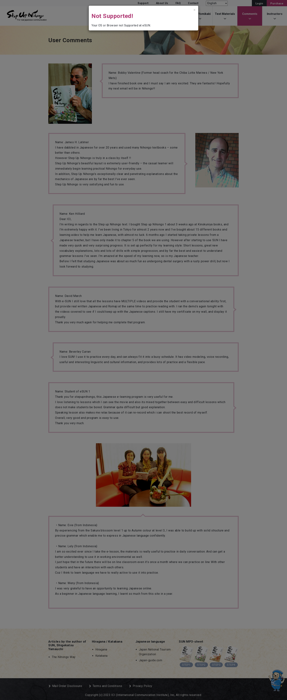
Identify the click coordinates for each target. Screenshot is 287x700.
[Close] (194, 10)
